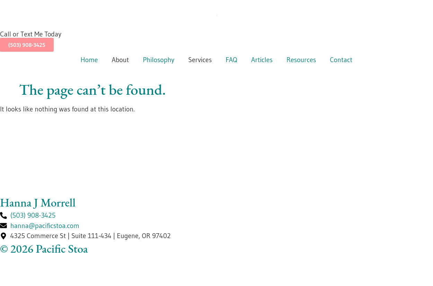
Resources (301, 60)
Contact (341, 60)
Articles (262, 60)
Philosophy (158, 60)
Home (89, 60)
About (120, 60)
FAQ (231, 60)
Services (200, 60)
